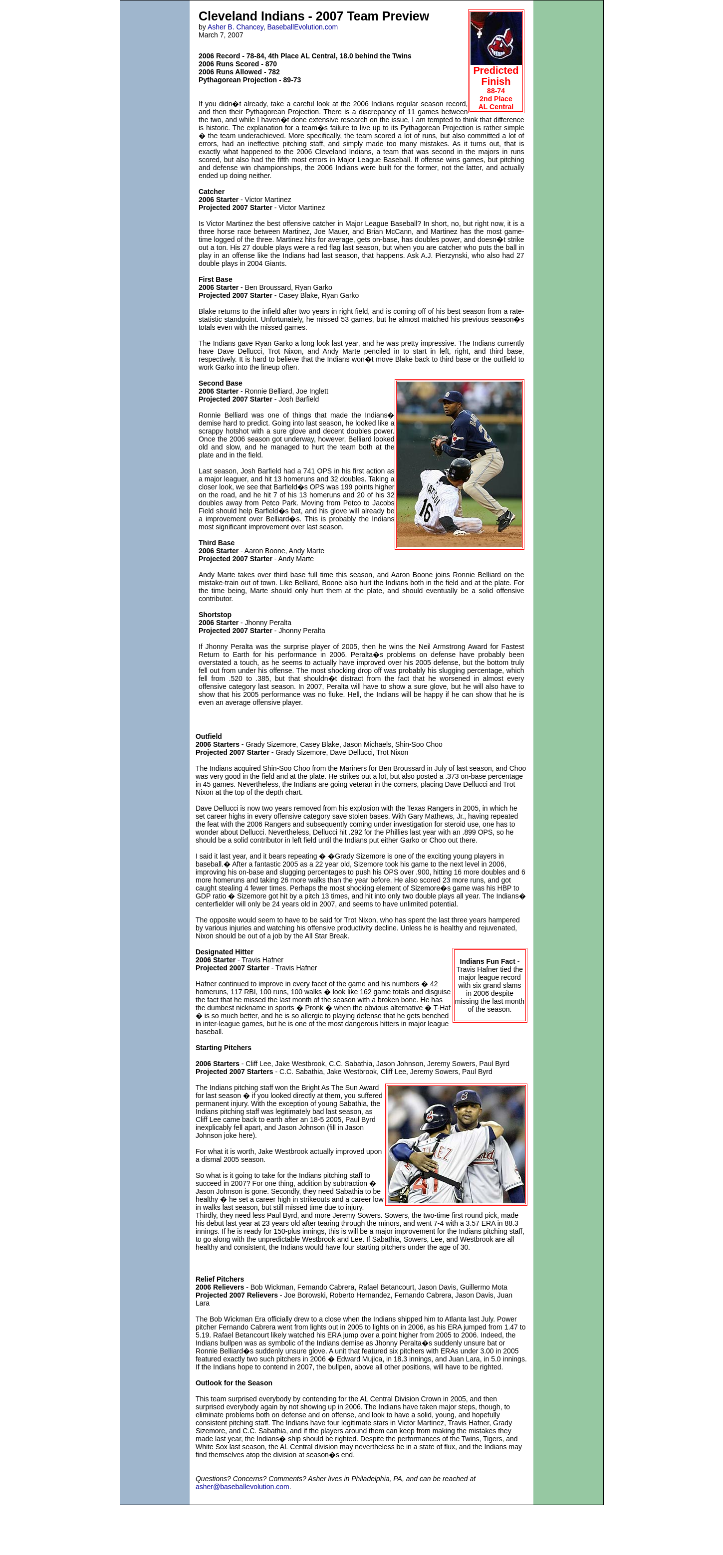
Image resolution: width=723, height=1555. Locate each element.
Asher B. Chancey (235, 27)
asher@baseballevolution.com (242, 1487)
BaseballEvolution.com (302, 27)
